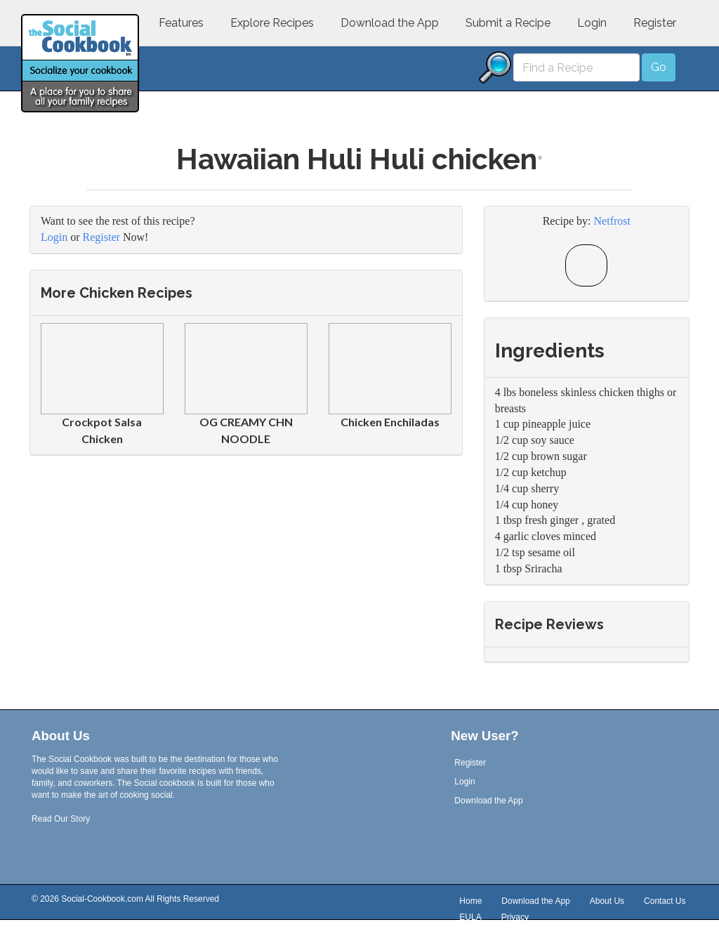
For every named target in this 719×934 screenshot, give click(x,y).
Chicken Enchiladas (390, 421)
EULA (470, 918)
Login (592, 22)
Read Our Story (61, 819)
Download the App (390, 22)
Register (654, 22)
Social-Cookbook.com (102, 899)
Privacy (515, 918)
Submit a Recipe (508, 22)
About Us (607, 902)
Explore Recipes (272, 22)
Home (470, 902)
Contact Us (664, 902)
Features (181, 22)
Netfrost (612, 221)
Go (658, 67)
